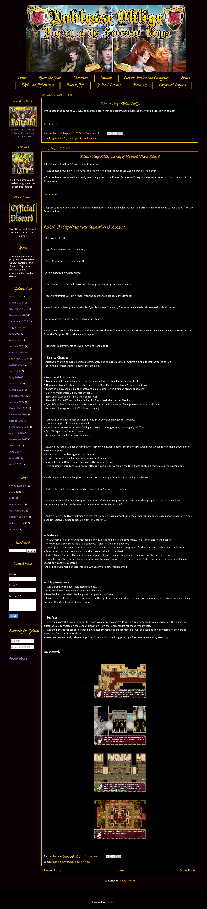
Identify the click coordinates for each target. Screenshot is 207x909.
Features (106, 78)
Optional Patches (108, 86)
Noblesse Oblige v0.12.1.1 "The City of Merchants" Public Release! (119, 157)
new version (67, 861)
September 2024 (18, 358)
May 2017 (15, 458)
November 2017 (18, 439)
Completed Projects (172, 86)
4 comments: (92, 856)
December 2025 (18, 309)
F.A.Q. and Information (37, 86)
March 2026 (16, 302)
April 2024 (15, 383)
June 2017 (15, 452)
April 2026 (15, 296)
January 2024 (16, 402)
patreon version (18, 517)
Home (21, 78)
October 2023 (17, 421)
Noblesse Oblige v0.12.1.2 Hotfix (119, 103)
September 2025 (18, 321)
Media (185, 78)
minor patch (75, 138)
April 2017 (15, 464)
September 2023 (18, 427)
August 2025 (16, 327)
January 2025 (16, 346)
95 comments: (93, 133)
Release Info (75, 86)
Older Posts (187, 870)
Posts (15, 641)
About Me (139, 86)
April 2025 (15, 340)
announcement (17, 485)
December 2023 (18, 408)
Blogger (110, 902)
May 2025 (15, 333)
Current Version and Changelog (146, 78)
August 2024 (16, 365)
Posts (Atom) (127, 880)
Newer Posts (52, 870)
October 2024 (17, 352)
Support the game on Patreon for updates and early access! (23, 133)
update (13, 529)
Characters (80, 78)
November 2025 (18, 315)
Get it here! (50, 124)
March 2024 (16, 389)
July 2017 (14, 445)
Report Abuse (18, 658)
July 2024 (14, 371)
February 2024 (17, 396)
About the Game (49, 78)
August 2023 (16, 433)
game (55, 138)
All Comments (20, 647)
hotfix (63, 138)
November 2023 (18, 414)
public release (90, 138)
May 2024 (15, 377)
